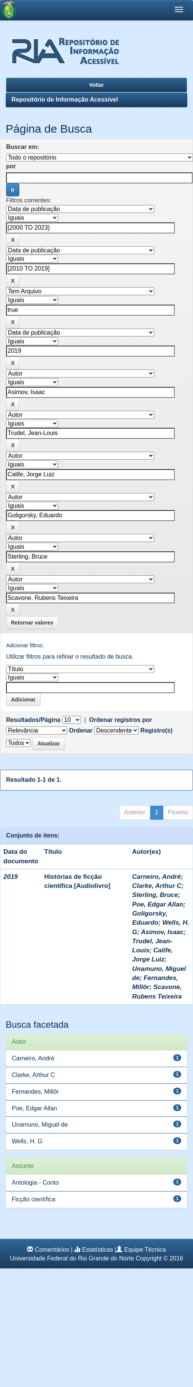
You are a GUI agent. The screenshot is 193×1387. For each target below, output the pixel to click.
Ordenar (80, 730)
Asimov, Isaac (162, 932)
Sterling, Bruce (155, 895)
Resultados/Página (33, 720)
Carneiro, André (156, 876)
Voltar (96, 85)
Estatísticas (97, 1249)
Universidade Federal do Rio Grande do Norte (72, 1258)
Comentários (52, 1249)
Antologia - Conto (35, 1182)
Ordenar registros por (120, 720)
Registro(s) (156, 730)
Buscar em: (22, 147)
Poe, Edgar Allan (157, 904)
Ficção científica (33, 1199)
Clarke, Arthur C (157, 885)
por (11, 166)
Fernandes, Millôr (35, 1091)
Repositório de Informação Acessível (64, 99)
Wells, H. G (27, 1141)
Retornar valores (32, 623)
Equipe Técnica (145, 1249)
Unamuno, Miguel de (40, 1124)
